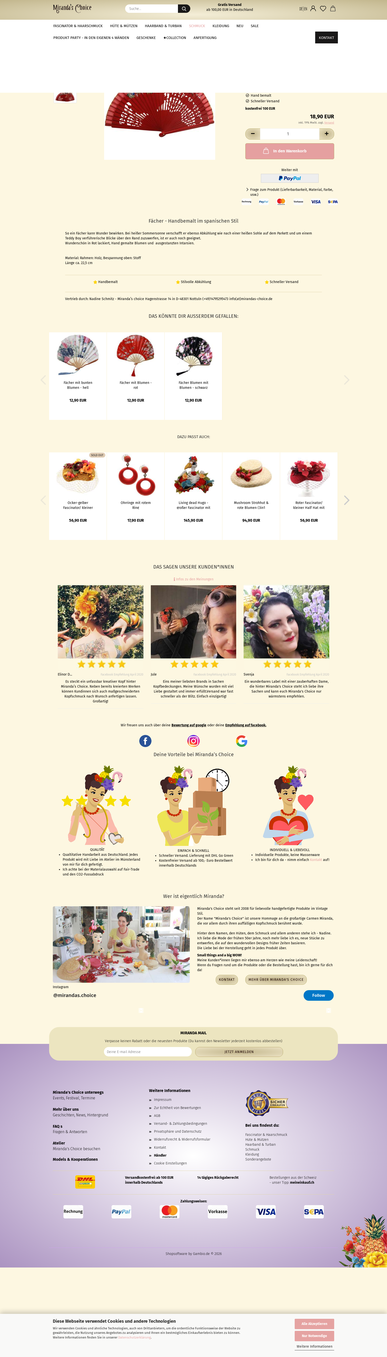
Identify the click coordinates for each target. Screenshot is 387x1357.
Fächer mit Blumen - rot (136, 385)
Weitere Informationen (314, 1346)
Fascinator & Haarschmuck (78, 26)
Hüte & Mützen (123, 26)
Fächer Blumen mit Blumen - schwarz (193, 385)
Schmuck (197, 26)
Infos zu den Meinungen (193, 579)
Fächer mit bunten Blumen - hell (78, 385)
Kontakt (326, 26)
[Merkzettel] (323, 8)
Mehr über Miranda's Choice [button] (276, 980)
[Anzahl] (289, 134)
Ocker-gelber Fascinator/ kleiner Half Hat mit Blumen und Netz (78, 505)
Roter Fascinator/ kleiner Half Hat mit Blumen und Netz (309, 505)
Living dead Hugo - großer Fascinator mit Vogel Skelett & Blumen (193, 505)
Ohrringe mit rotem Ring (136, 505)
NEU (239, 26)
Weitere (273, 26)
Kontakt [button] (227, 980)
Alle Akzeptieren (314, 1324)
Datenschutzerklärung (134, 1337)
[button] (303, 8)
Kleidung (221, 26)
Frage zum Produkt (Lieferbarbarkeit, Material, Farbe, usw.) (291, 192)
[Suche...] (184, 8)
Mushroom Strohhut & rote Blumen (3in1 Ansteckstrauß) (251, 505)
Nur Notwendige (314, 1336)
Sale (255, 26)
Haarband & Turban (163, 26)
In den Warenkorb (284, 151)
